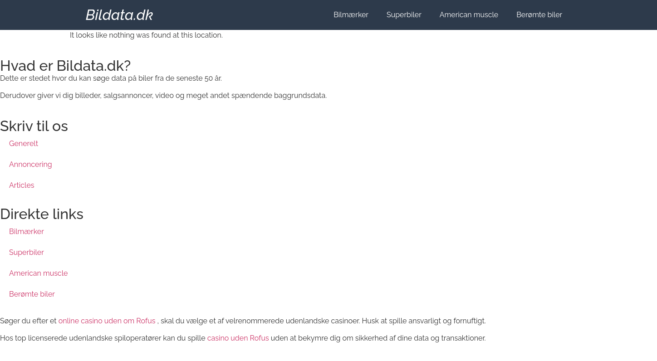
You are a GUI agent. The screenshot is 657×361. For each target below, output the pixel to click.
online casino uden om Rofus (107, 321)
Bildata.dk (119, 14)
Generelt (23, 143)
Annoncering (30, 164)
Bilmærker (350, 14)
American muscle (469, 14)
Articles (21, 185)
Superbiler (404, 14)
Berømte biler (539, 14)
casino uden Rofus (238, 338)
